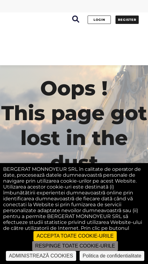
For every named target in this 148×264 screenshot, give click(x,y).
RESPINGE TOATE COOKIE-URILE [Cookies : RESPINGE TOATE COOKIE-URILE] (75, 245)
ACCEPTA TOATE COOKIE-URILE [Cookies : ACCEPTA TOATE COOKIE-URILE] (75, 236)
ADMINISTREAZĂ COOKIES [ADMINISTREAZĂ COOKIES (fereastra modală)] (41, 255)
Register (127, 20)
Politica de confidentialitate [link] (112, 255)
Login (99, 20)
